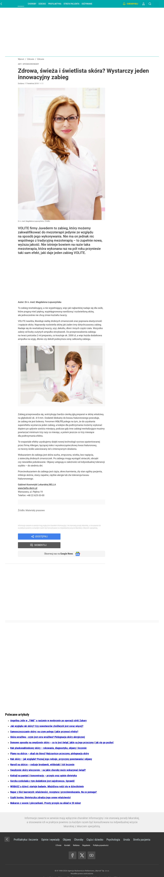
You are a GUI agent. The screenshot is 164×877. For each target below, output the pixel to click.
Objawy (67, 831)
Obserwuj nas (57, 545)
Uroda (126, 831)
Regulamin (86, 837)
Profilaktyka (54, 4)
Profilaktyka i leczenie (26, 831)
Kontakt (67, 837)
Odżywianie (87, 4)
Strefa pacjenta (71, 4)
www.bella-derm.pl (27, 488)
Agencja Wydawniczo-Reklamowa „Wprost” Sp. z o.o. (88, 863)
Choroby (32, 4)
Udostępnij (41, 536)
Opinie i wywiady (50, 831)
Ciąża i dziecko (94, 831)
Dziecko (42, 4)
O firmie (58, 837)
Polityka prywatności (100, 837)
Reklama (76, 837)
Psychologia (113, 831)
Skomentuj (86, 536)
